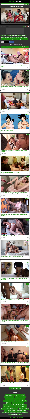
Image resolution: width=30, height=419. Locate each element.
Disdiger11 (14, 35)
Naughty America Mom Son (9, 404)
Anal (21, 37)
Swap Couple (4, 46)
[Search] (12, 4)
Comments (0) (18, 44)
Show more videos (15, 388)
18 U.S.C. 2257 (20, 417)
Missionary (3, 39)
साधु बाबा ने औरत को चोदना (10, 399)
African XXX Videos (14, 408)
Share (2, 41)
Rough (12, 39)
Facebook (11, 41)
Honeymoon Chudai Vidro (8, 400)
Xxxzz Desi (15, 406)
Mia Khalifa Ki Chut (22, 406)
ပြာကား (5, 410)
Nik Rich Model (21, 35)
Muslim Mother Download (20, 397)
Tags (11, 417)
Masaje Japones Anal (9, 395)
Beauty (8, 39)
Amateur (7, 37)
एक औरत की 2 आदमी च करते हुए (21, 400)
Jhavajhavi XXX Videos (9, 397)
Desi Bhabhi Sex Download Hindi (9, 412)
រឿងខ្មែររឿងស (8, 402)
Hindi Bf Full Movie (20, 399)
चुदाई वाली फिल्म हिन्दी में (20, 395)
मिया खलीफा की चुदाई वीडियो (22, 412)
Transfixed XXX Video (21, 410)
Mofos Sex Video (11, 410)
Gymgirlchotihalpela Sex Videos (15, 414)
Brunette (17, 37)
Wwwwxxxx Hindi (5, 408)
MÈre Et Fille (18, 404)
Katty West (3, 35)
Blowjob (2, 37)
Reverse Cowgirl (17, 39)
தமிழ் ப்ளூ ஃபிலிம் (7, 406)
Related (10, 44)
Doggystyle (12, 37)
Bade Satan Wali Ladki (24, 408)
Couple (24, 39)
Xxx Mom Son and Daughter (18, 402)
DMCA (14, 417)
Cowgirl (25, 37)
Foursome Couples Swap (23, 46)
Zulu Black (24, 404)
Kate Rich (9, 35)
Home (8, 417)
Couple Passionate (12, 46)
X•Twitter (6, 41)
